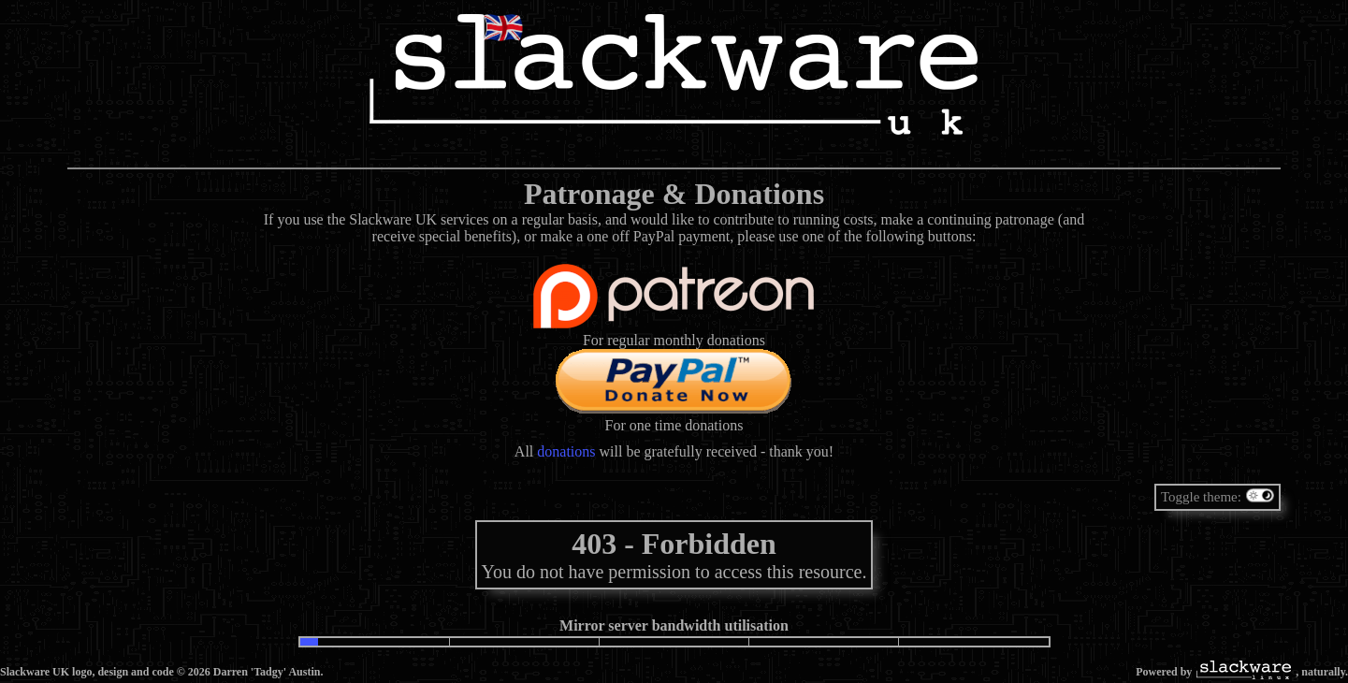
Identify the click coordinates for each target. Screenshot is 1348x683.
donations (566, 451)
